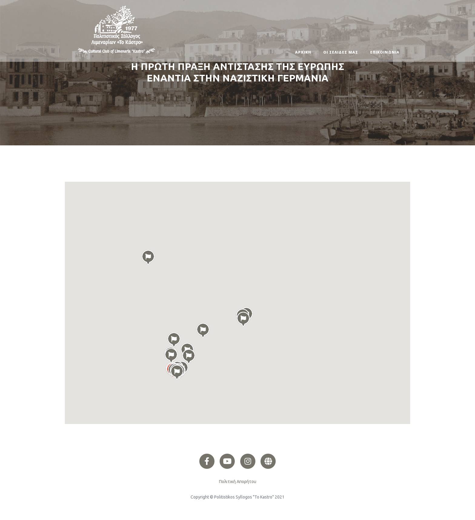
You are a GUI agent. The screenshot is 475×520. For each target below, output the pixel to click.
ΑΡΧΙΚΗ (303, 52)
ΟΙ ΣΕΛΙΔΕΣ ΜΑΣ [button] (340, 52)
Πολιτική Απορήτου (237, 481)
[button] (176, 372)
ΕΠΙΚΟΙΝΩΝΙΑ (385, 52)
